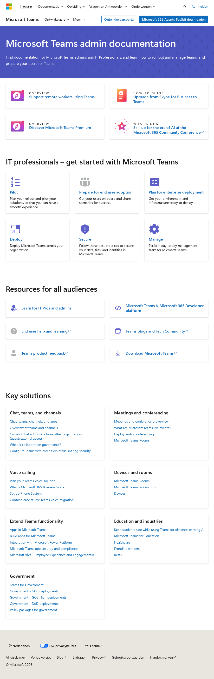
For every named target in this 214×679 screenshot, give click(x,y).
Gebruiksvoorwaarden (128, 657)
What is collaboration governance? (35, 444)
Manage (156, 239)
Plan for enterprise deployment (176, 192)
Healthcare (122, 542)
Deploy (16, 239)
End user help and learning (44, 331)
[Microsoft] (9, 6)
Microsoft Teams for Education (136, 536)
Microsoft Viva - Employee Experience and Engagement (50, 554)
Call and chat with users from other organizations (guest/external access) (46, 436)
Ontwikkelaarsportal (119, 19)
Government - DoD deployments (34, 603)
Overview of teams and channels (34, 427)
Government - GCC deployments (34, 591)
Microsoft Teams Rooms (131, 440)
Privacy (97, 657)
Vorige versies (41, 657)
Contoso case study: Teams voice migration (42, 499)
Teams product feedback (43, 353)
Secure (85, 239)
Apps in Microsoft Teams (28, 529)
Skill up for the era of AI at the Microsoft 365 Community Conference (167, 130)
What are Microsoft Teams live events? (142, 427)
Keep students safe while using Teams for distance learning (157, 529)
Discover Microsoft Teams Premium (60, 127)
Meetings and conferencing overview (141, 421)
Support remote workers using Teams (62, 96)
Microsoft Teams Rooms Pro (135, 487)
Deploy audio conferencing (134, 434)
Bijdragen (79, 657)
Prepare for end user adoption (105, 192)
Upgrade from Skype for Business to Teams (165, 99)
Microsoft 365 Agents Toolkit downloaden (174, 19)
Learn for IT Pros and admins (46, 308)
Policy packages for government (33, 609)
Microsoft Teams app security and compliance (44, 548)
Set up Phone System (26, 493)
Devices (119, 493)
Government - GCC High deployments (38, 597)
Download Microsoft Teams (150, 353)
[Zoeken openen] (185, 6)
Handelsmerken (161, 657)
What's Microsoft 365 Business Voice (37, 487)
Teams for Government (27, 584)
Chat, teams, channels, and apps (33, 421)
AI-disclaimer (15, 657)
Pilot (14, 192)
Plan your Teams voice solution (32, 481)
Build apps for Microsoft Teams (32, 536)
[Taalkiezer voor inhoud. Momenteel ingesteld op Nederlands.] (19, 646)
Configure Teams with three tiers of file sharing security (50, 451)
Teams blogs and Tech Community (155, 331)
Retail (118, 554)
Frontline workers (127, 548)
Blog (60, 657)
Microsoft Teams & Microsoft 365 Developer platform (165, 308)
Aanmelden (200, 6)
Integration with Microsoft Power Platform (41, 542)
